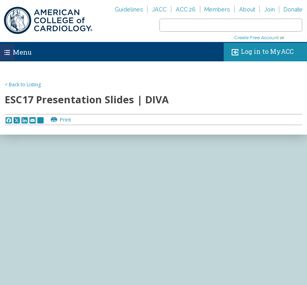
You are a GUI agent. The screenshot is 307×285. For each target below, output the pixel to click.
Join (269, 9)
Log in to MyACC (261, 52)
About (247, 9)
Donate (293, 9)
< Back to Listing (23, 84)
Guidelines (129, 9)
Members (217, 9)
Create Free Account (256, 37)
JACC (159, 9)
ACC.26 (186, 9)
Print (65, 119)
